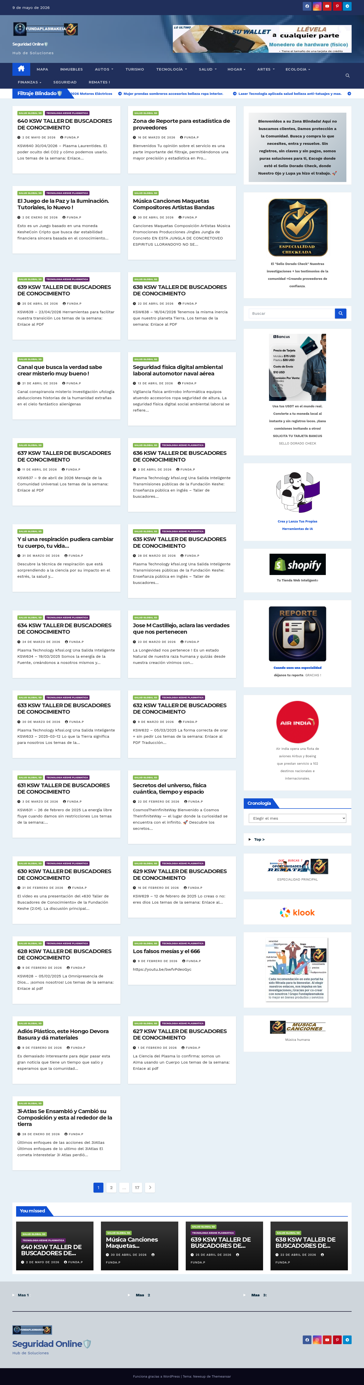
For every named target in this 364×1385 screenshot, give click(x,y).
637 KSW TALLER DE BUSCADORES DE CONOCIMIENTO (64, 456)
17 (137, 1187)
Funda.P (69, 137)
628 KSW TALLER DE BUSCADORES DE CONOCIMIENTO (64, 954)
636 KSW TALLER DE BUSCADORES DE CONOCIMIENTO (179, 456)
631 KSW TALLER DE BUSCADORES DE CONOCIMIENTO (63, 788)
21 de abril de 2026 (40, 383)
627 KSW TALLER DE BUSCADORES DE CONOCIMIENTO (180, 1034)
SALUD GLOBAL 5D (30, 113)
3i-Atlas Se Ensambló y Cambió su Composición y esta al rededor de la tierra (64, 1118)
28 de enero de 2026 (41, 1134)
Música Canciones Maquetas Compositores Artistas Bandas (173, 204)
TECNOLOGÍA (169, 69)
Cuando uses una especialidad (297, 668)
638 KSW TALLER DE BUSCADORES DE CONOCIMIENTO (180, 290)
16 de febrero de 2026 (159, 887)
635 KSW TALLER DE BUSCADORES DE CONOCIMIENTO (179, 542)
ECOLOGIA (297, 69)
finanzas (28, 82)
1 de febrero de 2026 (158, 1047)
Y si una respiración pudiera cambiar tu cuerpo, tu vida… (65, 542)
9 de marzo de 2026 (156, 722)
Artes (264, 69)
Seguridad (64, 82)
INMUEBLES (71, 69)
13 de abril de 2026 (156, 383)
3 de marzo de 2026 (41, 801)
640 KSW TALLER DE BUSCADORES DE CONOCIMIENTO (64, 124)
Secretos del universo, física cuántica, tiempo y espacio (169, 788)
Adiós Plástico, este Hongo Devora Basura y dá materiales (63, 1034)
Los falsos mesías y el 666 (166, 951)
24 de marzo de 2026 (41, 642)
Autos (102, 69)
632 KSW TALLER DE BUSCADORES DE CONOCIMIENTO (179, 708)
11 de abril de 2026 (40, 469)
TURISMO (134, 69)
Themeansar (221, 1376)
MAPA (42, 69)
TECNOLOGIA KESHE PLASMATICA (67, 113)
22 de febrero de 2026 (159, 801)
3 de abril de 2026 (155, 469)
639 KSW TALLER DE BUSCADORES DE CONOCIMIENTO (64, 290)
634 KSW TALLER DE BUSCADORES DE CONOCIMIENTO (64, 628)
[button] (348, 75)
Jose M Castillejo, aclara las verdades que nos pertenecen (181, 628)
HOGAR (235, 69)
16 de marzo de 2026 (157, 137)
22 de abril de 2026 (156, 303)
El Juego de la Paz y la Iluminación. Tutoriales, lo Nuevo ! (63, 204)
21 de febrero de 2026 (43, 887)
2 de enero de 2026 (40, 217)
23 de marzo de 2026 (157, 642)
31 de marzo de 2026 (41, 555)
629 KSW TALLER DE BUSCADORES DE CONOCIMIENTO (180, 874)
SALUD (206, 69)
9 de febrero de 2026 (42, 967)
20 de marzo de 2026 (41, 722)
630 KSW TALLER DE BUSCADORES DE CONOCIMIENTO (64, 874)
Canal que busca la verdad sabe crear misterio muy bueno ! (59, 370)
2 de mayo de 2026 (39, 137)
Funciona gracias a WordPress (157, 1376)
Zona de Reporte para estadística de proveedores (181, 124)
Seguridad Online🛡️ (30, 44)
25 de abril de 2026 (40, 303)
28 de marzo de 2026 (157, 555)
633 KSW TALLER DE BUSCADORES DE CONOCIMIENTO (64, 708)
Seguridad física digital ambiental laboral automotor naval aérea (178, 370)
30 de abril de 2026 (156, 217)
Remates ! (99, 82)
